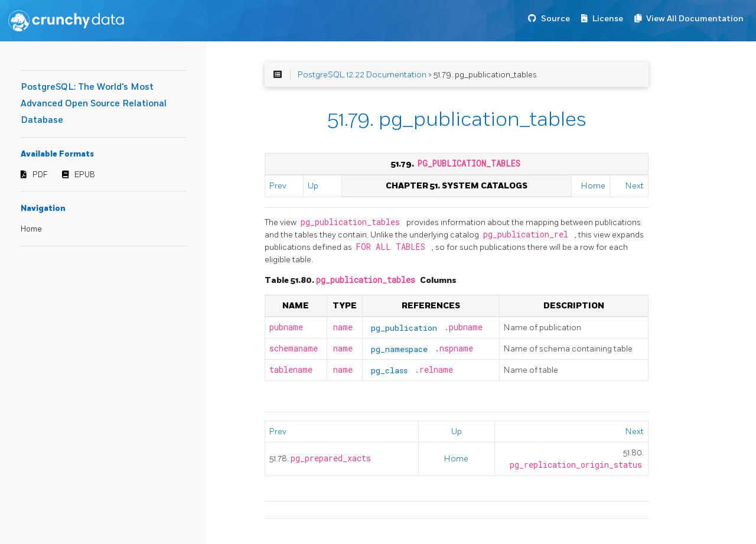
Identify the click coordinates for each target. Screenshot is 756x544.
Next (634, 186)
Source (555, 19)
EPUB (84, 175)
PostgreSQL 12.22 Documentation (362, 75)
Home (31, 229)
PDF (40, 175)
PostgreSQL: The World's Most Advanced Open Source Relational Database (94, 104)
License (607, 19)
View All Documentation (695, 19)
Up (313, 186)
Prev (277, 186)
